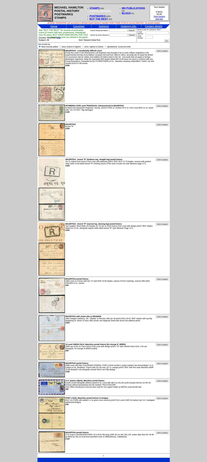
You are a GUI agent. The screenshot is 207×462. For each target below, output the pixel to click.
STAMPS (95, 8)
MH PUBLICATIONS (133, 8)
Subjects (104, 26)
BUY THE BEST (99, 19)
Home (53, 26)
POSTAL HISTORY (100, 11)
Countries (78, 26)
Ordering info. (129, 26)
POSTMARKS (97, 16)
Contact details (153, 26)
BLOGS (126, 13)
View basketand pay (159, 17)
